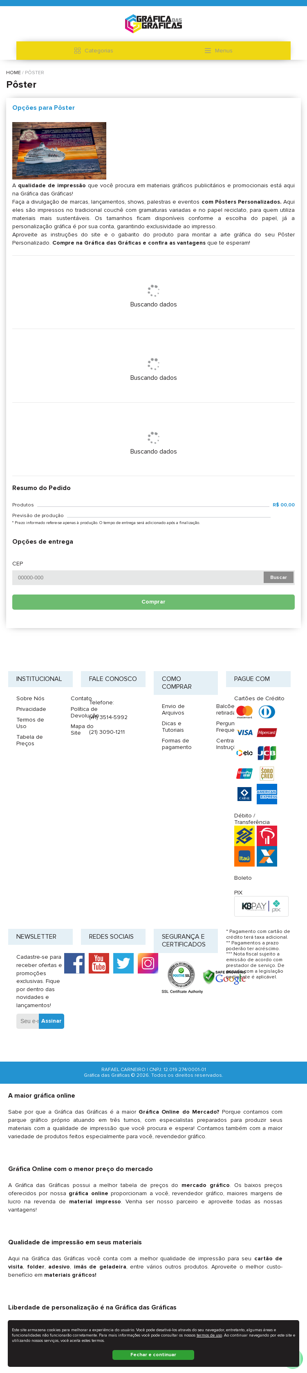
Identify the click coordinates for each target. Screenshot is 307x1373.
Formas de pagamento (177, 744)
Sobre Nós (30, 698)
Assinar (51, 1020)
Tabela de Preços (29, 740)
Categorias (93, 50)
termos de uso (209, 1335)
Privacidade (31, 709)
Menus (219, 50)
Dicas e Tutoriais (173, 726)
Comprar (153, 601)
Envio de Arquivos (173, 709)
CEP (17, 564)
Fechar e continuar (153, 1355)
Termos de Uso (30, 723)
